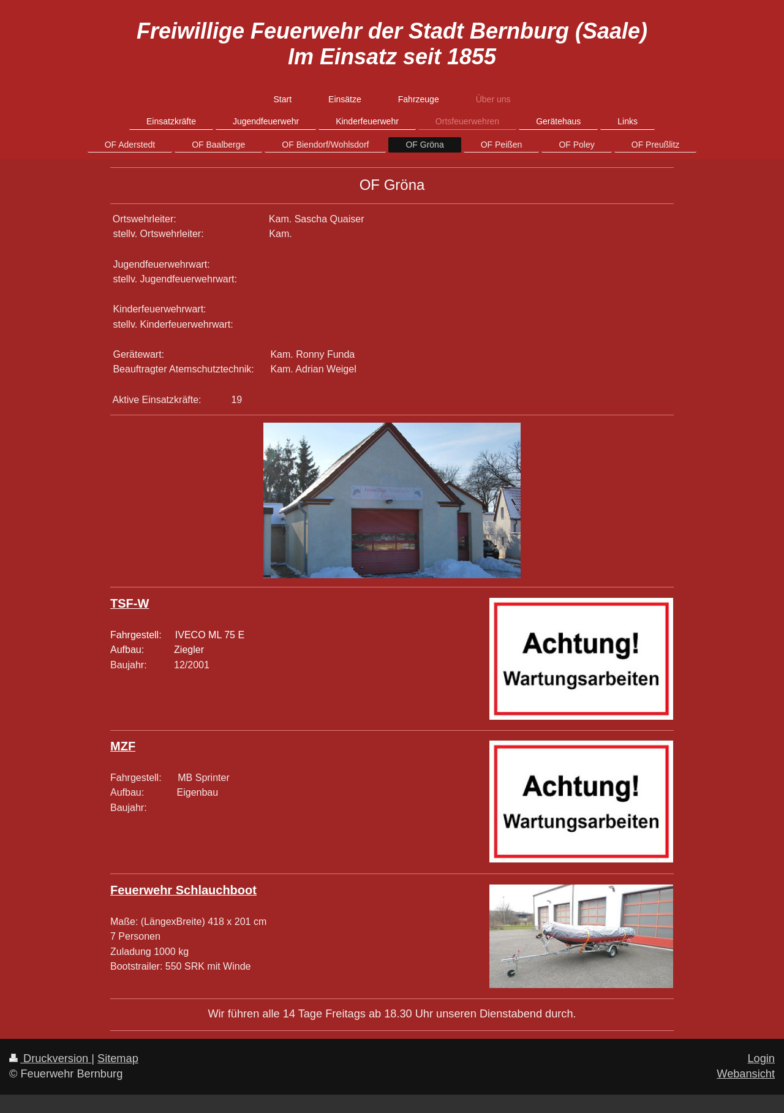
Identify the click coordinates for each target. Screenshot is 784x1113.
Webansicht (746, 1074)
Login (761, 1058)
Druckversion (50, 1058)
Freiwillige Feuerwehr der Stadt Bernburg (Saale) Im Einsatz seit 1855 (392, 43)
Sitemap (117, 1058)
